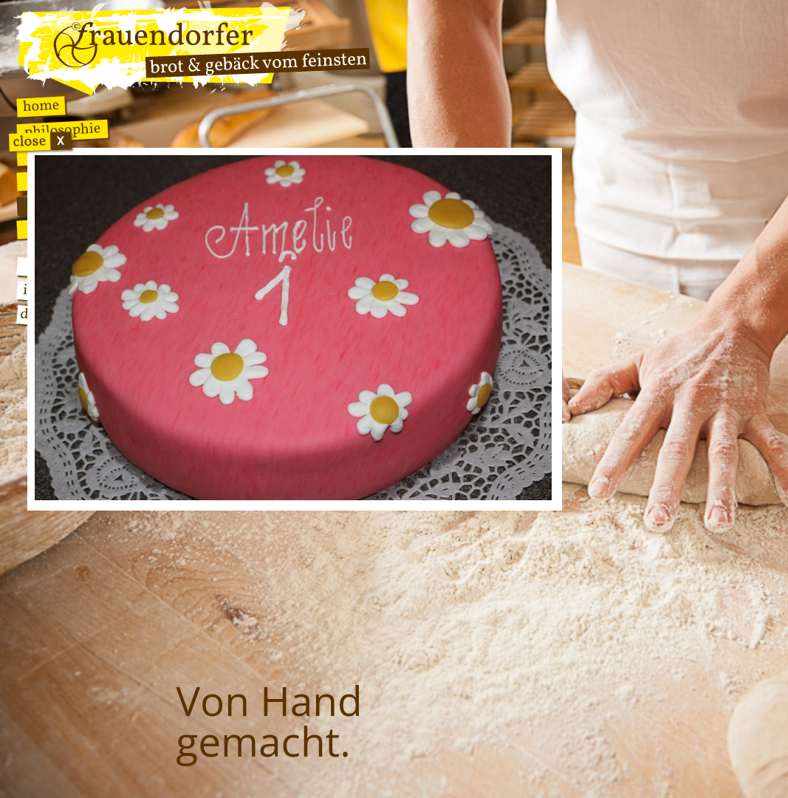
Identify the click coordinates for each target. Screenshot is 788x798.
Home (41, 106)
